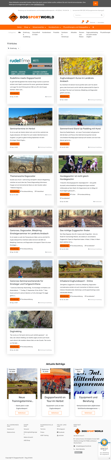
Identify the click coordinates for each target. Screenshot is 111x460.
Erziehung (15, 93)
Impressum (10, 429)
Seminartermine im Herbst (22, 128)
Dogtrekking (16, 331)
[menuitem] (19, 27)
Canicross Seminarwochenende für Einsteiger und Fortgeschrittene (26, 282)
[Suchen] (101, 15)
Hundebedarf (66, 198)
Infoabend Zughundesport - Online (76, 281)
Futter (73, 194)
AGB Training (44, 435)
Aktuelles (49, 96)
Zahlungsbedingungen (30, 433)
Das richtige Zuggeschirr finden (75, 230)
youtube (61, 435)
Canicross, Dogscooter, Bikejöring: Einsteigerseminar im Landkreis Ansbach (29, 232)
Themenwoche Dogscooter (22, 176)
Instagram (61, 429)
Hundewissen (98, 201)
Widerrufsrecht (28, 437)
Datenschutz (11, 432)
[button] (93, 27)
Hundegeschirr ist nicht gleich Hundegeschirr (74, 177)
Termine (42, 429)
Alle (19, 32)
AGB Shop (27, 440)
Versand (26, 429)
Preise (42, 432)
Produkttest (40, 191)
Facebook (61, 432)
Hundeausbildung (27, 191)
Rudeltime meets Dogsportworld (25, 78)
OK (95, 3)
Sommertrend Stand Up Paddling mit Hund (80, 128)
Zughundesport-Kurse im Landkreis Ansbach (77, 79)
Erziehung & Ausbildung (96, 99)
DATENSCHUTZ (39, 4)
